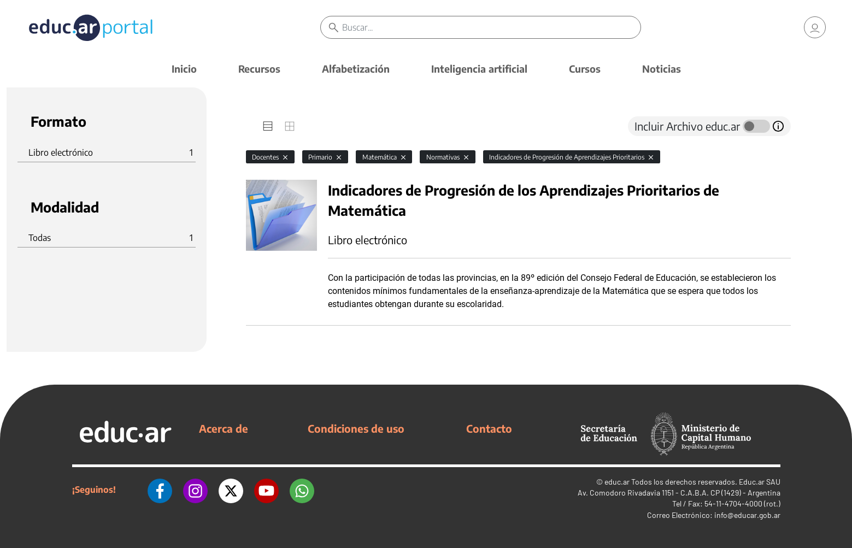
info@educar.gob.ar (747, 515)
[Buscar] (491, 27)
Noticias (661, 68)
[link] (815, 27)
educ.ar (617, 481)
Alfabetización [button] (356, 68)
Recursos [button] (259, 68)
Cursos (585, 68)
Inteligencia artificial (479, 68)
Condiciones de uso (356, 428)
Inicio (184, 68)
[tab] (268, 126)
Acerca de (223, 428)
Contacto (489, 428)
